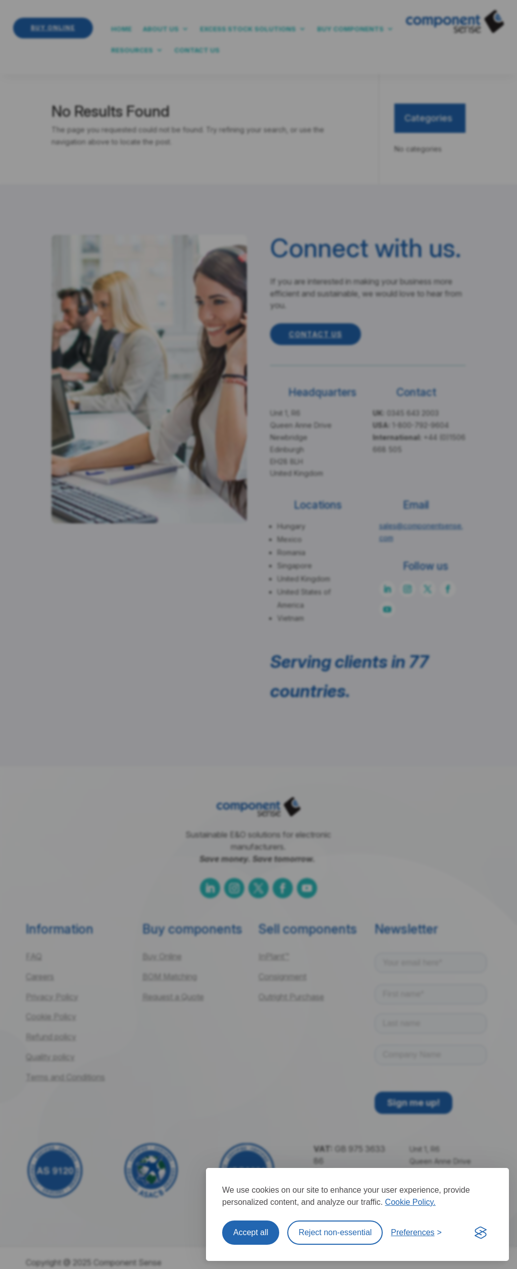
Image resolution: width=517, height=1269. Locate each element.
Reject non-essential (335, 1232)
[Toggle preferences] (416, 1233)
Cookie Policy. (410, 1202)
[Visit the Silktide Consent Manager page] (481, 1233)
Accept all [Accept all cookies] (250, 1232)
